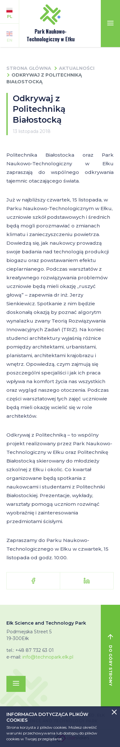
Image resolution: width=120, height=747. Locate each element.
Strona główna (28, 68)
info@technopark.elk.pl (47, 657)
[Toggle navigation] (110, 23)
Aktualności (76, 68)
